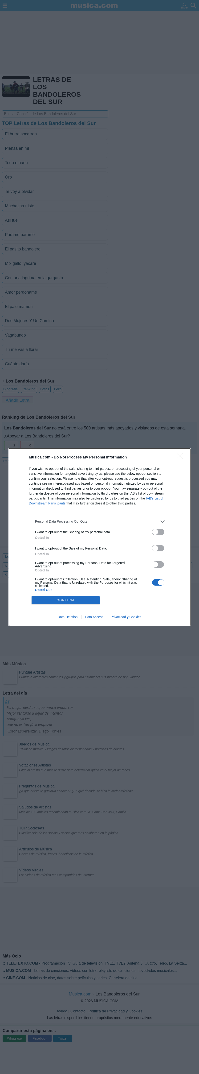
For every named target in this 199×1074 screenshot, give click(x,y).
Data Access (94, 617)
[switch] (158, 532)
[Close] (181, 457)
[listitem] (99, 521)
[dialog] (99, 537)
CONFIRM (65, 600)
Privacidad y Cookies (125, 617)
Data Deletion (68, 617)
